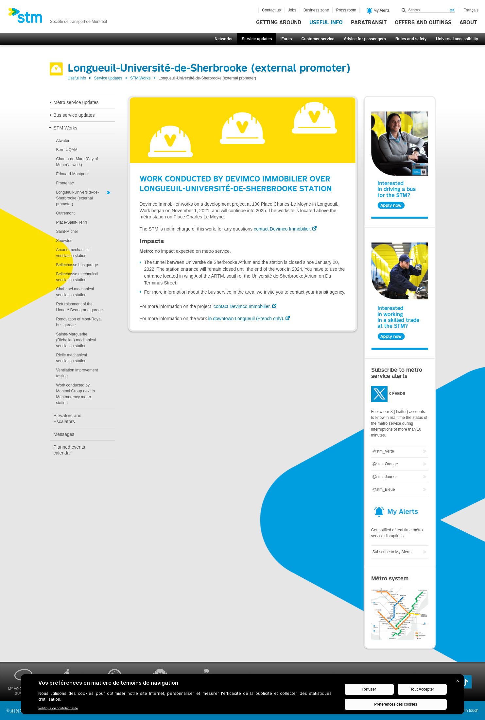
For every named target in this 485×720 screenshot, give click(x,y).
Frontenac (65, 183)
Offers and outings (423, 23)
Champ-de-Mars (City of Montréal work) (77, 162)
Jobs (292, 10)
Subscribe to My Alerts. (392, 552)
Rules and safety (410, 39)
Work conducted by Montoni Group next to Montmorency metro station (75, 394)
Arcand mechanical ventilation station (73, 253)
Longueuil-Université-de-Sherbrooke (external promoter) (77, 198)
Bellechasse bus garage (77, 265)
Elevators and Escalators (68, 418)
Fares (286, 39)
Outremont (65, 213)
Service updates (257, 39)
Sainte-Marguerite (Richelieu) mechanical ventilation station (76, 340)
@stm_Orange (385, 464)
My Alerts (378, 11)
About (468, 23)
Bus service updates (74, 115)
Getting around (278, 23)
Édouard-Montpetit (72, 174)
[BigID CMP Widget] (242, 696)
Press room (346, 10)
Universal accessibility (457, 39)
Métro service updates (76, 102)
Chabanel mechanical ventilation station (75, 292)
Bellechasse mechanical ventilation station (77, 277)
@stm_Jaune (384, 476)
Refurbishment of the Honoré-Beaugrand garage (79, 307)
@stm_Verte (383, 451)
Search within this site (404, 10)
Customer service (317, 39)
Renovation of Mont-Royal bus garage (79, 322)
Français (470, 10)
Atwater (63, 140)
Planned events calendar (69, 449)
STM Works (140, 78)
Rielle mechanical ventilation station (71, 358)
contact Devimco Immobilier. (282, 228)
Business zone (316, 10)
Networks (223, 39)
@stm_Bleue (383, 489)
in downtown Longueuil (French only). (246, 318)
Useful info (326, 23)
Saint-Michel (67, 231)
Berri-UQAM (67, 149)
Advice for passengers (365, 39)
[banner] (57, 17)
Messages (64, 434)
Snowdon (64, 240)
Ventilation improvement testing (77, 373)
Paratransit (369, 23)
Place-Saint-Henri (71, 222)
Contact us (271, 10)
